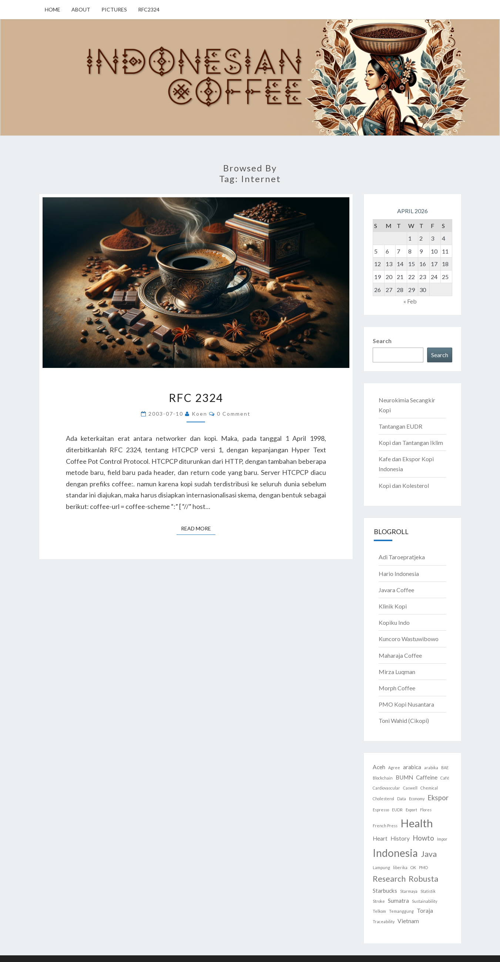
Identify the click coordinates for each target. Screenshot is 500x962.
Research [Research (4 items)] (389, 879)
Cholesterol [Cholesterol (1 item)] (383, 798)
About (80, 9)
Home (52, 9)
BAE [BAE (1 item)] (445, 767)
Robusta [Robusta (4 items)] (423, 879)
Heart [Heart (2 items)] (380, 838)
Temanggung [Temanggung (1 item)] (401, 911)
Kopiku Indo (394, 622)
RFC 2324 (196, 397)
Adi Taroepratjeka (402, 556)
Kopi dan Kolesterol (404, 485)
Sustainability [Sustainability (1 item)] (424, 901)
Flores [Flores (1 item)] (426, 809)
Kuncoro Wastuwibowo (409, 638)
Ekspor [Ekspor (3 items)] (438, 798)
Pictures (114, 9)
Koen (199, 413)
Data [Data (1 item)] (401, 798)
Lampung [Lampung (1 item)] (381, 867)
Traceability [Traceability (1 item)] (384, 921)
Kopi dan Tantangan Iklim (411, 442)
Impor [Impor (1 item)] (442, 839)
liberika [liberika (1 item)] (400, 867)
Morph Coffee (397, 687)
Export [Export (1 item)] (411, 809)
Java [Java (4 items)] (429, 854)
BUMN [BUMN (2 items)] (404, 777)
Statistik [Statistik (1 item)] (428, 891)
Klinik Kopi (393, 606)
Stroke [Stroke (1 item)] (379, 901)
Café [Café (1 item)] (444, 777)
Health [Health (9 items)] (416, 823)
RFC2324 (149, 9)
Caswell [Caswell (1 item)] (410, 787)
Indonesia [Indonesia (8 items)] (395, 853)
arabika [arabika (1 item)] (431, 767)
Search (382, 340)
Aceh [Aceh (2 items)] (379, 767)
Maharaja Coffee (400, 655)
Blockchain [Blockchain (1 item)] (383, 777)
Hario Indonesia (399, 573)
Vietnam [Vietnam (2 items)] (408, 921)
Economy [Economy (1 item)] (417, 798)
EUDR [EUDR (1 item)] (397, 809)
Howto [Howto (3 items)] (423, 838)
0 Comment (234, 413)
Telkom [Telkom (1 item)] (379, 911)
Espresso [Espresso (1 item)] (381, 809)
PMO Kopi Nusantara (406, 704)
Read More (198, 528)
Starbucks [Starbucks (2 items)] (385, 890)
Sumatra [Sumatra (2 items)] (398, 900)
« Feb (410, 301)
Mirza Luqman (397, 671)
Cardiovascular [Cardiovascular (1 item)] (386, 787)
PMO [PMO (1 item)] (423, 867)
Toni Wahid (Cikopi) (404, 720)
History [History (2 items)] (400, 838)
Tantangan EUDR (400, 426)
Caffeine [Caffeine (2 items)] (426, 777)
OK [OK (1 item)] (413, 867)
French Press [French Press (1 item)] (385, 825)
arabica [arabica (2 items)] (412, 767)
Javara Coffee (396, 589)
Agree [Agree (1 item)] (394, 767)
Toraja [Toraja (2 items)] (425, 910)
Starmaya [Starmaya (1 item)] (408, 891)
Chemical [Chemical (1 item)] (429, 787)
